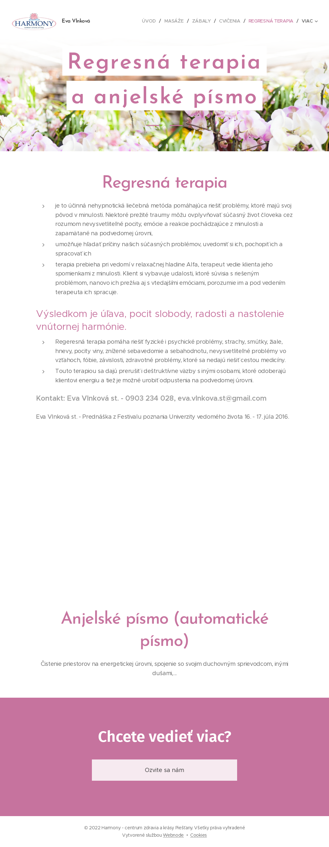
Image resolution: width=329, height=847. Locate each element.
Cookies (198, 835)
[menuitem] (151, 21)
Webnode (173, 835)
